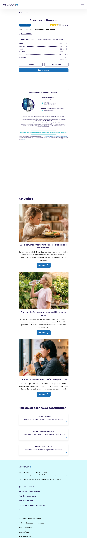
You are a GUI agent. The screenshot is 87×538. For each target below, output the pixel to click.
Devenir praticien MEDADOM (29, 472)
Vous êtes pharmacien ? (28, 477)
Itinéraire (56, 65)
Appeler (31, 65)
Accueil (19, 12)
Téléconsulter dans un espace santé (33, 486)
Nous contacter (25, 517)
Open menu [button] (82, 5)
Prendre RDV (43, 70)
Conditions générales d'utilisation (32, 499)
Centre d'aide (24, 513)
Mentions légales (25, 508)
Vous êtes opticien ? (26, 481)
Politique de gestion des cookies (31, 503)
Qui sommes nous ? (26, 467)
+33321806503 (25, 34)
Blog (20, 490)
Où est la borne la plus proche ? (31, 522)
